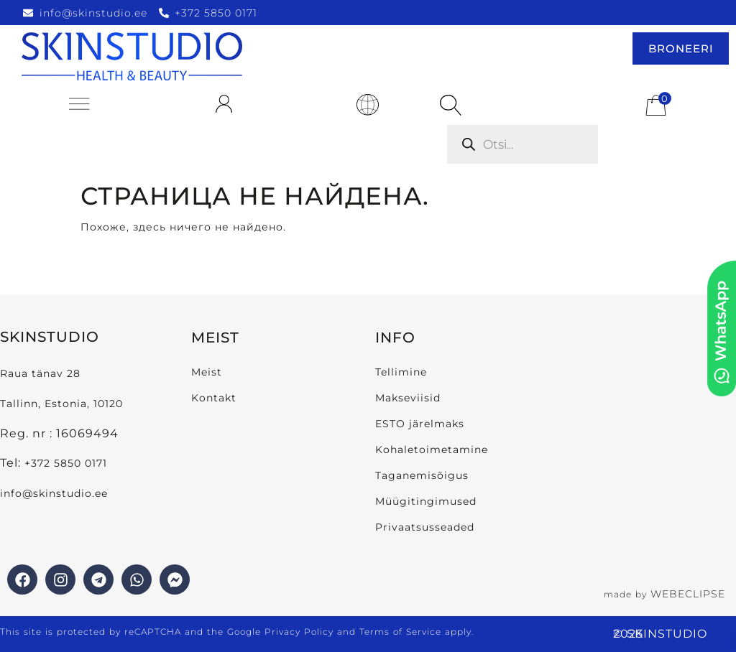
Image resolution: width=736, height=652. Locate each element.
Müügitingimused (426, 501)
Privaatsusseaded (424, 527)
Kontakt (213, 397)
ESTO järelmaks (419, 423)
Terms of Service (400, 631)
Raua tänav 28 (40, 373)
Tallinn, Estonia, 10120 (61, 403)
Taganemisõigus (422, 475)
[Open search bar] (450, 105)
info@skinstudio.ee (55, 493)
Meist (206, 371)
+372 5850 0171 (65, 463)
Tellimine (401, 371)
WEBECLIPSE (687, 593)
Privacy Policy (299, 631)
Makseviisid (408, 397)
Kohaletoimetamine (431, 449)
